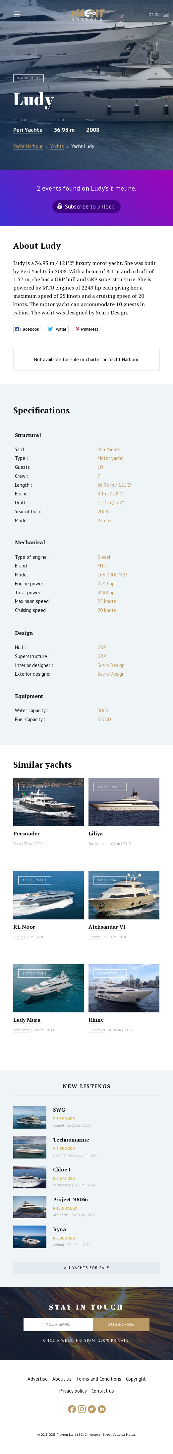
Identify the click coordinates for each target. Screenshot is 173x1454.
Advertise (38, 1379)
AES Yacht (61, 1215)
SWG (59, 1109)
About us (62, 1379)
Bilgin (18, 937)
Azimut (58, 1125)
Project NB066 (70, 1199)
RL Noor (24, 926)
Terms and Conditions (98, 1379)
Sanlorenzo (97, 843)
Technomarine (71, 1139)
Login (152, 15)
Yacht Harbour (88, 16)
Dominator (21, 1030)
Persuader (26, 833)
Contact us (102, 1391)
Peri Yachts (27, 129)
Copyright (136, 1379)
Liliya (95, 833)
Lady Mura (26, 1019)
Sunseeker (96, 1030)
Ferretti (94, 937)
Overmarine (63, 1155)
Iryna (59, 1229)
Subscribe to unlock (89, 206)
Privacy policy (73, 1391)
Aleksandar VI (106, 926)
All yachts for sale (86, 1267)
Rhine (96, 1019)
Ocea (17, 843)
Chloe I (62, 1169)
